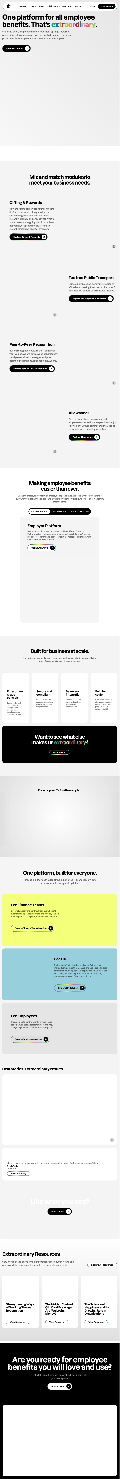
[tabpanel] (60, 570)
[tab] (39, 511)
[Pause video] (114, 246)
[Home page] (8, 6)
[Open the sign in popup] (93, 6)
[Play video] (55, 315)
